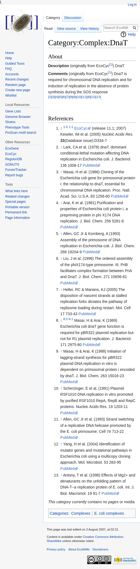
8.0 (65, 319)
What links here (16, 191)
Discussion (72, 18)
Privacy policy (56, 549)
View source (66, 28)
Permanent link (16, 212)
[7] (67, 97)
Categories (59, 513)
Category (53, 18)
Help (132, 34)
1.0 (65, 127)
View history (89, 28)
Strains (10, 122)
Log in (132, 5)
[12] (93, 97)
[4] (57, 97)
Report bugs (14, 175)
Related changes (17, 196)
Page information (17, 218)
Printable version (17, 207)
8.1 (71, 319)
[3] (53, 97)
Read (48, 28)
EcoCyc (80, 128)
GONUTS (12, 164)
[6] (64, 97)
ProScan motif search (20, 133)
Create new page (17, 90)
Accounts (11, 74)
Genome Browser (17, 117)
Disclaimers (100, 549)
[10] (79, 97)
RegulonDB (13, 159)
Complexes (80, 513)
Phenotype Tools (17, 127)
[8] (71, 97)
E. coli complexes (109, 513)
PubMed (90, 165)
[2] (50, 97)
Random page (15, 85)
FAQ (8, 69)
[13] (98, 97)
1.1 (71, 127)
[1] (111, 64)
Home (9, 53)
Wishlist (10, 95)
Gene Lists (13, 111)
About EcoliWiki (79, 549)
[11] (84, 97)
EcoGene (12, 148)
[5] (60, 97)
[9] (74, 97)
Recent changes (17, 79)
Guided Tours (14, 63)
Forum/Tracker (15, 170)
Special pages (15, 202)
